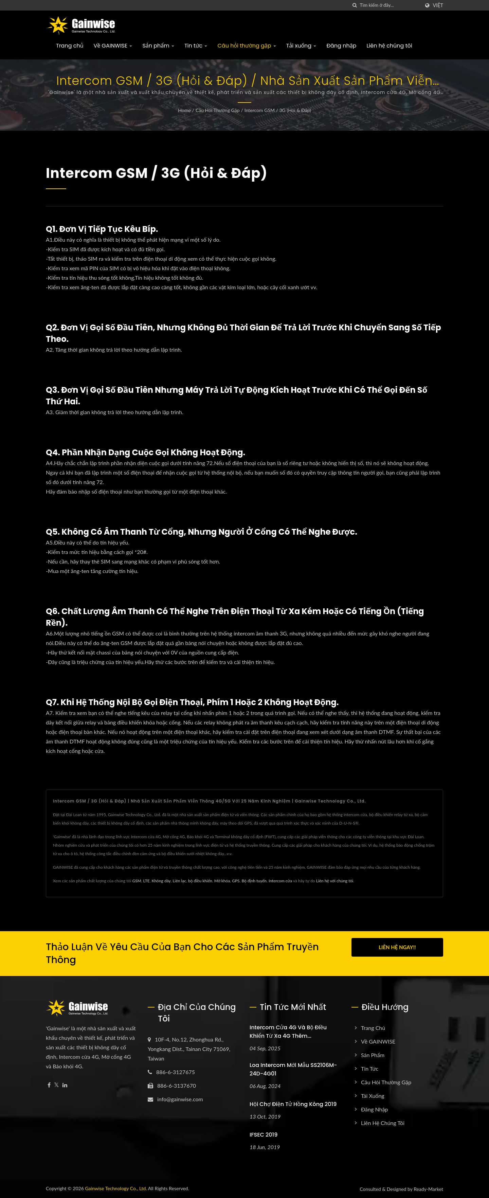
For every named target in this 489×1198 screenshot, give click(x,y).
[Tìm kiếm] (354, 5)
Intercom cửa (280, 880)
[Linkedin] (64, 1085)
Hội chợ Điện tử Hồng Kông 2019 (293, 1104)
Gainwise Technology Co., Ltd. (116, 1188)
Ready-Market (428, 1189)
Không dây (160, 880)
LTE (146, 880)
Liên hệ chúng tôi (389, 46)
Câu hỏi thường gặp (246, 46)
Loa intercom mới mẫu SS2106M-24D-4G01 (293, 1069)
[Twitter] (56, 1085)
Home (184, 110)
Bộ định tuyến (254, 880)
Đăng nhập (341, 46)
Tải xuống (301, 46)
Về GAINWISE (113, 46)
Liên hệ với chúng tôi (334, 880)
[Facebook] (49, 1085)
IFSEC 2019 (263, 1135)
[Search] (390, 5)
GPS (235, 880)
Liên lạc (179, 880)
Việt (438, 5)
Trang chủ (70, 46)
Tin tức (195, 46)
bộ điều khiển (200, 880)
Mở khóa (222, 880)
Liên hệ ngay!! (397, 947)
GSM (136, 880)
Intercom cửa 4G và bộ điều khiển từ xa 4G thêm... (288, 1032)
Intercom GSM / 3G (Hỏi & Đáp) (277, 110)
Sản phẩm (158, 46)
